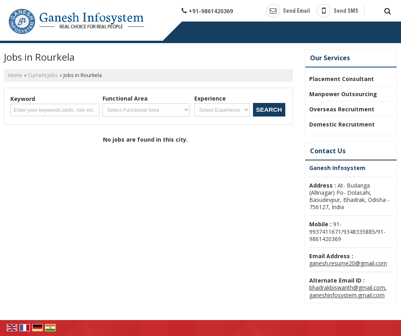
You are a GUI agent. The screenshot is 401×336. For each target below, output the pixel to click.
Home (15, 75)
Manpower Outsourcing (343, 94)
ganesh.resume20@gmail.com (348, 263)
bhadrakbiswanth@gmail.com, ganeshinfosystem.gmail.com (348, 291)
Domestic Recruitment (342, 124)
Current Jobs (43, 75)
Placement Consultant (341, 79)
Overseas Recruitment (341, 109)
